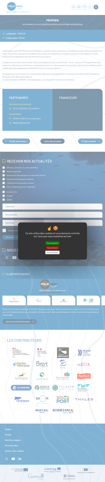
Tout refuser (52, 248)
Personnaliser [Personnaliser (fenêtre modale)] (52, 252)
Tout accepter (52, 243)
